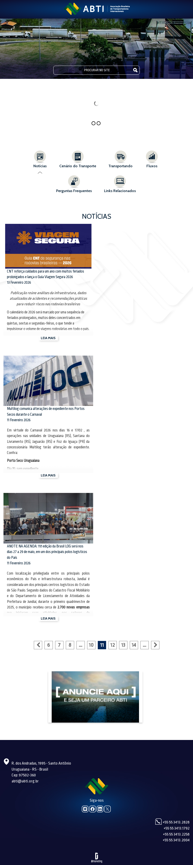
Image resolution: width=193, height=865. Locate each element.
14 (134, 645)
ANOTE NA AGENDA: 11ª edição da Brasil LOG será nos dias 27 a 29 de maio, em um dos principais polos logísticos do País (47, 552)
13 (123, 645)
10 (91, 645)
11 (102, 645)
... (80, 645)
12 (112, 645)
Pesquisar (135, 70)
